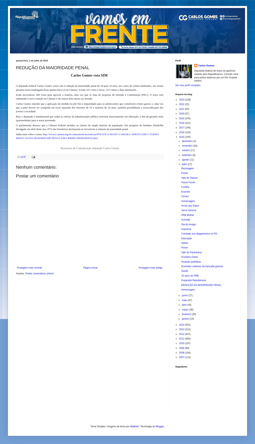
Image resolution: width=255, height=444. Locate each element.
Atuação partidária (191, 261)
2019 (182, 118)
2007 (182, 357)
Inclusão (185, 219)
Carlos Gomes (206, 65)
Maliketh (134, 426)
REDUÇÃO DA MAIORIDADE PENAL (201, 285)
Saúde (184, 271)
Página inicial (90, 267)
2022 (182, 104)
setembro (187, 155)
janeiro (186, 318)
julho (185, 164)
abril (184, 304)
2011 (182, 338)
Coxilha (185, 187)
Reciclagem (187, 168)
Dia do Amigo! (188, 224)
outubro (186, 150)
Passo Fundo (188, 182)
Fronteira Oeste (189, 257)
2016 (182, 132)
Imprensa (186, 229)
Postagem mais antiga (150, 267)
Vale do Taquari (189, 177)
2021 (182, 109)
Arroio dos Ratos (190, 205)
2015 (182, 137)
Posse (184, 173)
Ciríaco (185, 196)
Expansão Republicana (193, 280)
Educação (186, 238)
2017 (182, 127)
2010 (182, 343)
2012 (182, 334)
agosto (186, 159)
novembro (187, 145)
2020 (182, 113)
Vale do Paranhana (191, 252)
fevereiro (187, 314)
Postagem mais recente (29, 267)
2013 (182, 329)
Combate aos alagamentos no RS (199, 233)
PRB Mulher (187, 215)
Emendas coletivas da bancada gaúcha (202, 266)
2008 (182, 352)
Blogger (160, 426)
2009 (182, 348)
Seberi (184, 243)
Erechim (185, 191)
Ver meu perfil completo (187, 85)
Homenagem (188, 201)
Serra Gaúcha (188, 210)
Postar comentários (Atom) (39, 273)
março (185, 309)
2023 (182, 99)
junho (185, 295)
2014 (182, 324)
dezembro (187, 141)
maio (185, 300)
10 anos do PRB (190, 275)
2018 (182, 123)
